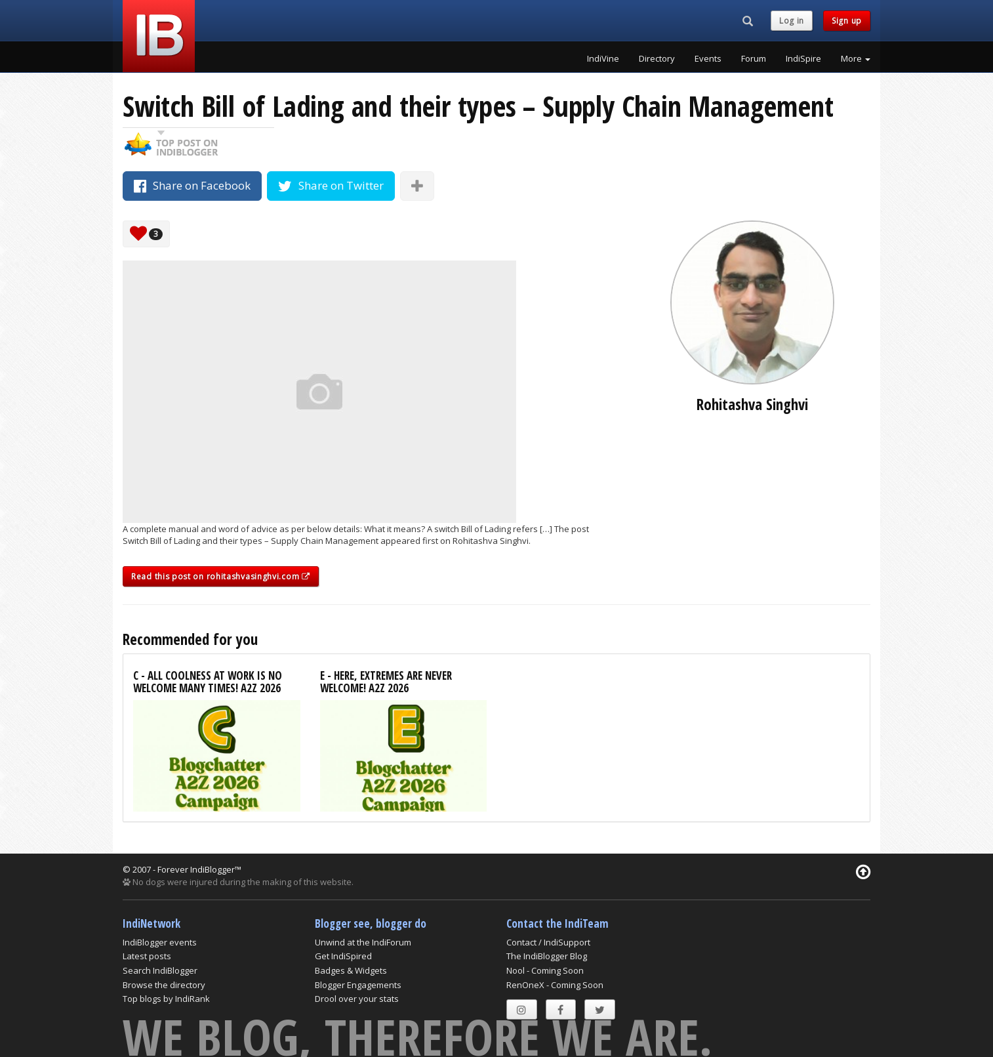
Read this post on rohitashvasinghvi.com (220, 576)
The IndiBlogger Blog (546, 956)
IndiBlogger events (160, 942)
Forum (753, 58)
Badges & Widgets (351, 970)
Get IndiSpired (343, 956)
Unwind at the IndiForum (363, 942)
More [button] (855, 58)
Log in (791, 20)
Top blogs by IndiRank (166, 999)
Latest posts (147, 956)
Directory (657, 58)
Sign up (847, 20)
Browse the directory (164, 985)
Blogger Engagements (358, 985)
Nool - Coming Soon (545, 970)
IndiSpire (803, 58)
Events (708, 58)
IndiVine (603, 58)
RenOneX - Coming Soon (554, 985)
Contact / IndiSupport (548, 942)
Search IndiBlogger (160, 970)
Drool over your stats (357, 999)
